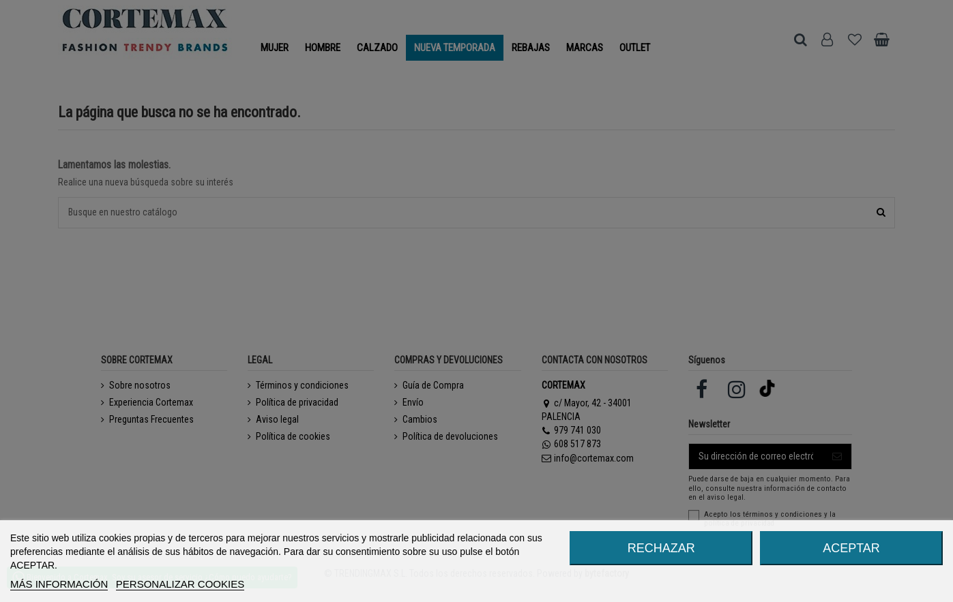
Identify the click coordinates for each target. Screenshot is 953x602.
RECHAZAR (661, 548)
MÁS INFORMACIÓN (59, 584)
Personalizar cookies (180, 584)
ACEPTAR (851, 548)
